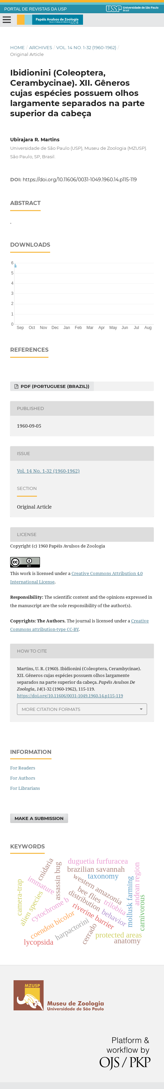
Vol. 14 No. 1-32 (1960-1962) (86, 47)
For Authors (22, 778)
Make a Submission (39, 818)
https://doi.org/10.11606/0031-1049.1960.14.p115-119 (80, 180)
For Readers (22, 768)
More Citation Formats (51, 709)
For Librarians (25, 788)
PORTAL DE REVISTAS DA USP (35, 9)
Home (17, 47)
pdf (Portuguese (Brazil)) (54, 386)
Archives (40, 47)
